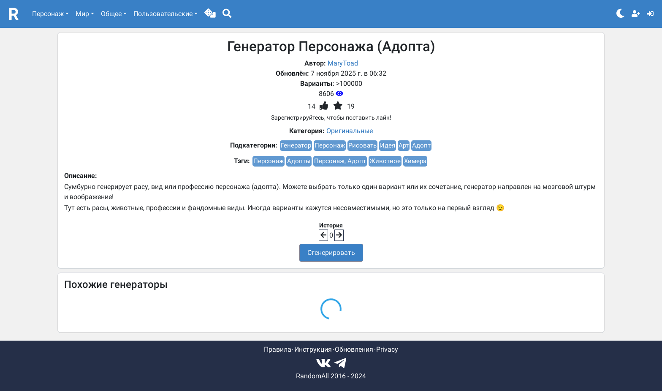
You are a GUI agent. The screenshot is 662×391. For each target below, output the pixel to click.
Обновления (354, 349)
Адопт (421, 145)
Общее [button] (111, 14)
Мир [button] (82, 14)
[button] (210, 13)
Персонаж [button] (48, 14)
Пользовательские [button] (163, 14)
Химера (415, 161)
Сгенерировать (331, 253)
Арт (404, 145)
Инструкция (313, 349)
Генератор (296, 145)
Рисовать (362, 145)
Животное (385, 161)
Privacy (387, 349)
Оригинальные (349, 131)
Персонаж (330, 145)
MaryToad (343, 63)
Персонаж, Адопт (340, 161)
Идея (387, 145)
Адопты (299, 161)
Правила (277, 349)
